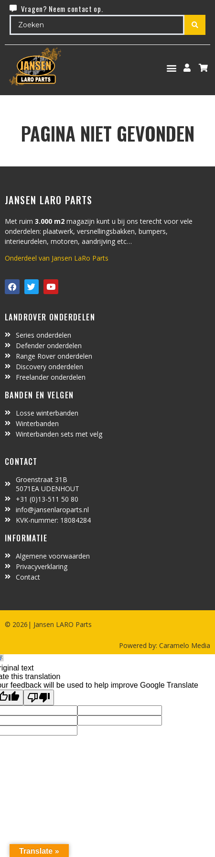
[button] (172, 68)
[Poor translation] (38, 697)
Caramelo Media (183, 645)
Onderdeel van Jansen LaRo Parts (56, 258)
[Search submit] (194, 25)
